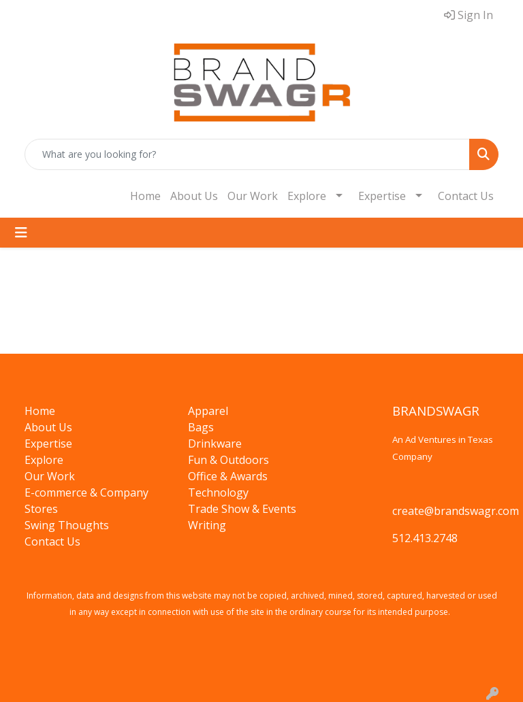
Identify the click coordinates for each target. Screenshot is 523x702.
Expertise (382, 195)
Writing (207, 525)
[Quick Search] (247, 154)
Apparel (208, 410)
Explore (306, 195)
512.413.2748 (425, 538)
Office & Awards (228, 476)
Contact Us (466, 195)
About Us (194, 195)
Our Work (252, 195)
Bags (201, 427)
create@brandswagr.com (455, 510)
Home (145, 195)
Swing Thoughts (67, 525)
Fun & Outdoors (228, 459)
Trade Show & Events (242, 508)
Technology (218, 492)
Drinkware (215, 443)
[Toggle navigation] (21, 232)
